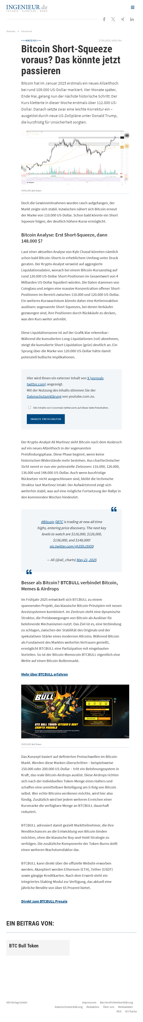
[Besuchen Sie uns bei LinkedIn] (132, 19)
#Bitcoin (47, 521)
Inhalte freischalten (46, 419)
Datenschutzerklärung (44, 396)
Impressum (89, 1002)
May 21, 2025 (86, 559)
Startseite (10, 31)
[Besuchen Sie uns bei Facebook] (104, 19)
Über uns (108, 1007)
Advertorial (26, 31)
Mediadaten (125, 1007)
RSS (119, 1011)
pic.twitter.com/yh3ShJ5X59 (71, 546)
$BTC (59, 521)
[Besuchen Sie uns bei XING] (122, 19)
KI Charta (131, 1011)
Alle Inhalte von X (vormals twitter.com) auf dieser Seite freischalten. (71, 407)
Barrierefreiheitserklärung (116, 1002)
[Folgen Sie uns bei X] (113, 19)
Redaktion (92, 1007)
